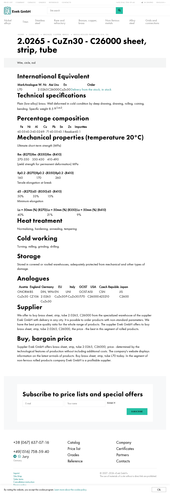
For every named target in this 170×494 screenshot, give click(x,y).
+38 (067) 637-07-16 (31, 442)
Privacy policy (20, 484)
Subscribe (136, 412)
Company (20, 2)
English (161, 2)
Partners (122, 455)
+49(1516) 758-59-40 (125, 2)
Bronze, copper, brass (88, 21)
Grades (42, 2)
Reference (54, 2)
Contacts (66, 2)
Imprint (17, 473)
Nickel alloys (7, 21)
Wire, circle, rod (27, 63)
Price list (8, 2)
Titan (25, 21)
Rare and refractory (59, 21)
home (21, 35)
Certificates (125, 448)
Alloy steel (132, 21)
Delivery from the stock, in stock (91, 90)
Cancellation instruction (24, 481)
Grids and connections (152, 21)
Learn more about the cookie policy (70, 489)
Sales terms (19, 479)
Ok (159, 490)
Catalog (32, 2)
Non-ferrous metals (112, 21)
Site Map (18, 476)
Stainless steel (40, 21)
